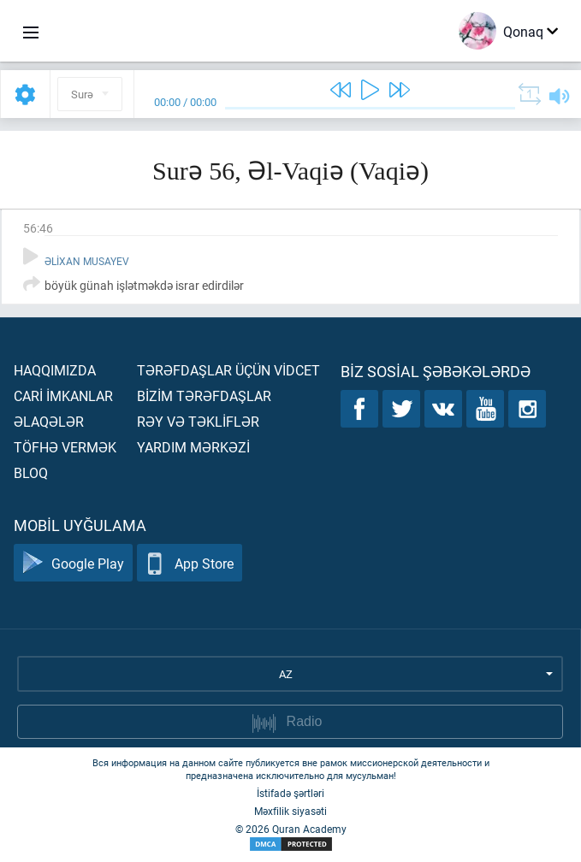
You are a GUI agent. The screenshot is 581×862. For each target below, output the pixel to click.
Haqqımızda (55, 370)
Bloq (31, 472)
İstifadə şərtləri (290, 793)
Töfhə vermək (65, 447)
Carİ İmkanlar (63, 395)
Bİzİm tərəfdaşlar (204, 395)
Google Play (73, 563)
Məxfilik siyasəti (290, 811)
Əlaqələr (49, 421)
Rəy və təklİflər (198, 421)
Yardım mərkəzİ (193, 447)
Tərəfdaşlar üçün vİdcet (228, 370)
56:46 (38, 228)
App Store (189, 563)
